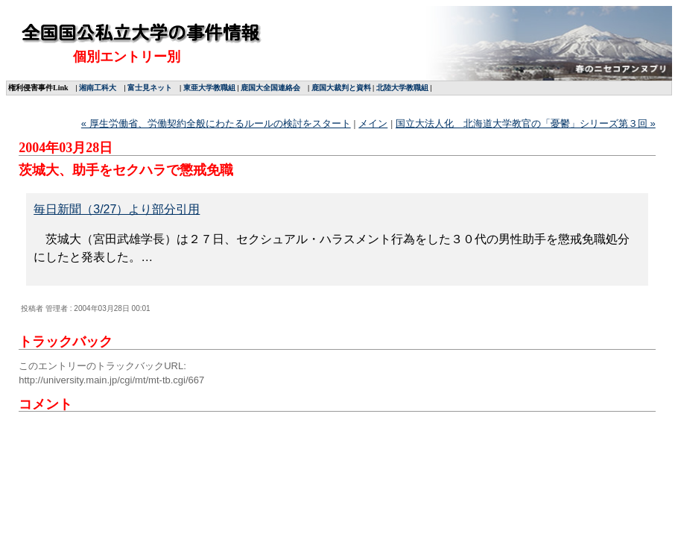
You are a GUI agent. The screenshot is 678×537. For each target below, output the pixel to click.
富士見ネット (149, 88)
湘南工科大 (97, 88)
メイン (372, 123)
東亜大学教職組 (209, 88)
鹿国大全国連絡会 (270, 88)
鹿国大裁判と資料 (341, 88)
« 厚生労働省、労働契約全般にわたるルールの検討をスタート (216, 123)
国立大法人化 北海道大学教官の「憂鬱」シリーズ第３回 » (526, 123)
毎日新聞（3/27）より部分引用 (117, 209)
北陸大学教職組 (402, 88)
